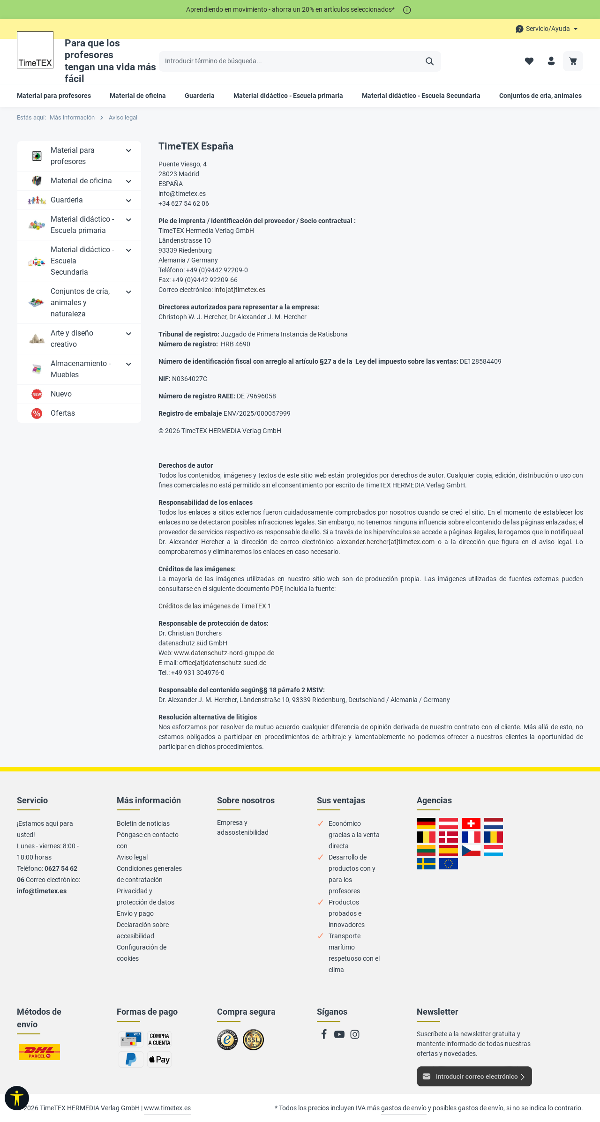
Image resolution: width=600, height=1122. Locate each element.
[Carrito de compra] (573, 61)
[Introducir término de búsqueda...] (289, 61)
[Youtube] (340, 1037)
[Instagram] (355, 1037)
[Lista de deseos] (529, 61)
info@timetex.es (42, 891)
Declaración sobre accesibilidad (143, 930)
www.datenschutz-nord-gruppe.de (224, 653)
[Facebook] (324, 1037)
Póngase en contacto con (148, 840)
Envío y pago (135, 913)
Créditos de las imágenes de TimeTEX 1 (214, 606)
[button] (128, 150)
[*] (407, 9)
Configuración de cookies (141, 952)
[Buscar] (430, 61)
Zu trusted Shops (227, 1043)
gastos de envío (404, 1108)
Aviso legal (132, 857)
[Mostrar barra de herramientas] (17, 1098)
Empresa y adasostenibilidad (243, 827)
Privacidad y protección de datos (145, 896)
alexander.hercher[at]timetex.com (386, 542)
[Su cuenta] (551, 61)
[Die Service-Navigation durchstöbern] (546, 29)
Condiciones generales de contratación (149, 874)
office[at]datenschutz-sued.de (222, 662)
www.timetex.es (167, 1108)
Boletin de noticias (143, 823)
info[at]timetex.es (239, 289)
